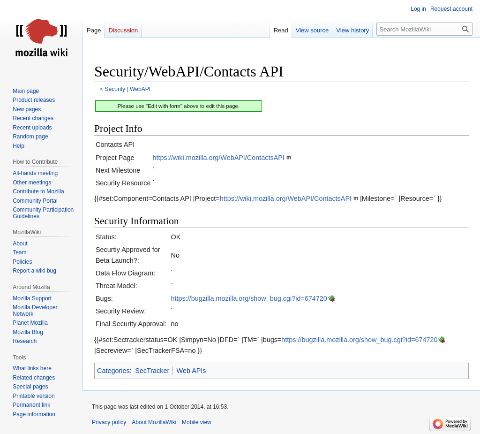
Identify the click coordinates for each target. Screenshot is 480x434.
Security (115, 89)
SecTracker (152, 370)
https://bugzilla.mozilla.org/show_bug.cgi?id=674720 (249, 298)
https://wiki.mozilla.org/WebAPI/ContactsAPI (219, 157)
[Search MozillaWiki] (424, 29)
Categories (113, 370)
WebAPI (140, 89)
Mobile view (196, 422)
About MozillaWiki (154, 422)
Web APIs (191, 370)
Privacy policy (109, 422)
